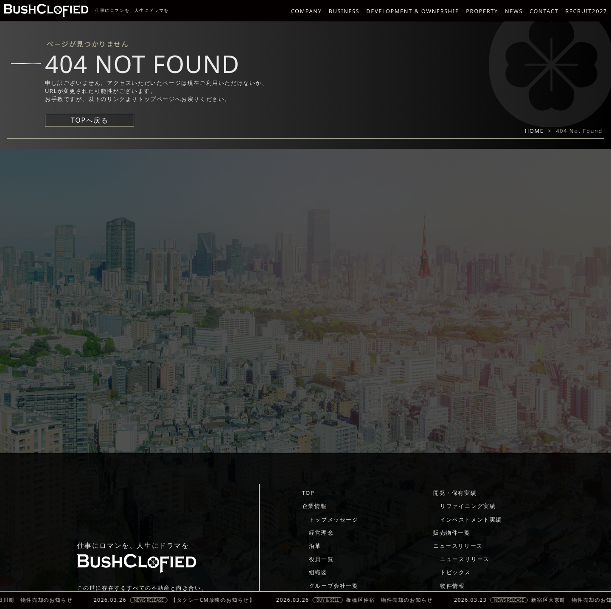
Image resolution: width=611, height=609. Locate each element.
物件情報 (452, 585)
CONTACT (544, 11)
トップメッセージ (334, 519)
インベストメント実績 (471, 519)
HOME (534, 131)
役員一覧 (321, 559)
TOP (308, 493)
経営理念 (321, 532)
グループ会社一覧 (334, 585)
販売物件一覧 (452, 532)
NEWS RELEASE (156, 600)
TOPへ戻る (89, 120)
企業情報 (314, 506)
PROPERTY (482, 11)
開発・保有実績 (454, 493)
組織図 (318, 572)
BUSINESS (344, 11)
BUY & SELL (335, 600)
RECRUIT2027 (586, 11)
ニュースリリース (458, 546)
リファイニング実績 (468, 506)
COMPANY (306, 11)
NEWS (514, 11)
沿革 (315, 546)
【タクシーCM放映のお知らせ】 (220, 600)
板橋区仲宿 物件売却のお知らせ (396, 600)
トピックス (455, 572)
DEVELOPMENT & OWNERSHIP (412, 11)
